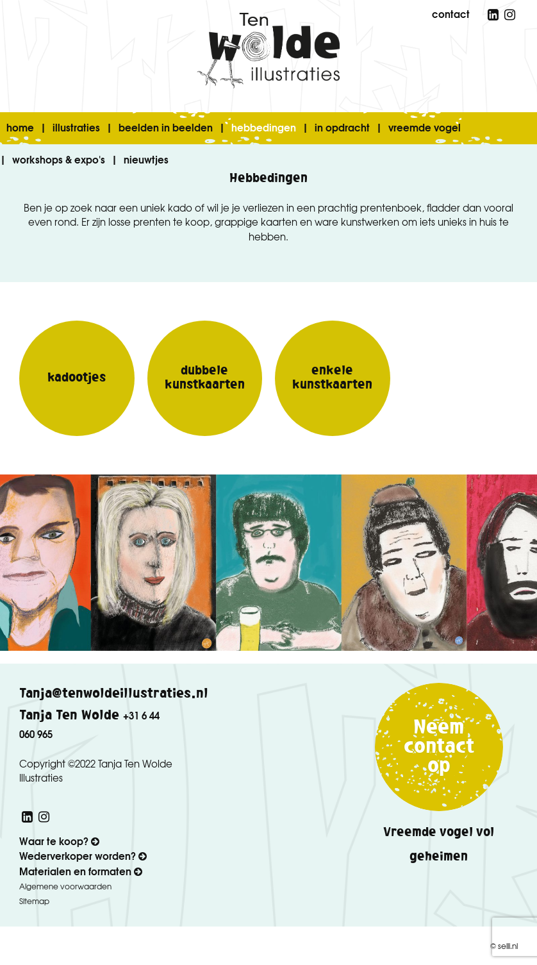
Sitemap (34, 901)
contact (451, 13)
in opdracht (342, 127)
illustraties (76, 127)
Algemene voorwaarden (65, 886)
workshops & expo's (58, 159)
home (20, 127)
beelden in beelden (166, 127)
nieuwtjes (146, 159)
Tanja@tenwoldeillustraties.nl (113, 693)
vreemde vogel (424, 127)
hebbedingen (263, 127)
